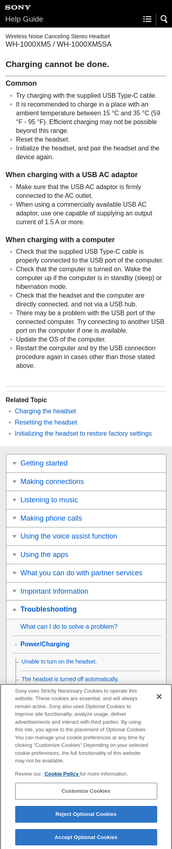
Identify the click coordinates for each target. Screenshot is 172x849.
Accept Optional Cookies (86, 840)
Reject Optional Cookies (86, 817)
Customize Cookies (86, 795)
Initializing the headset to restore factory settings (83, 433)
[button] (164, 19)
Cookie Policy (62, 777)
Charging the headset (45, 411)
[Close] (159, 700)
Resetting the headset (46, 422)
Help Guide (24, 19)
